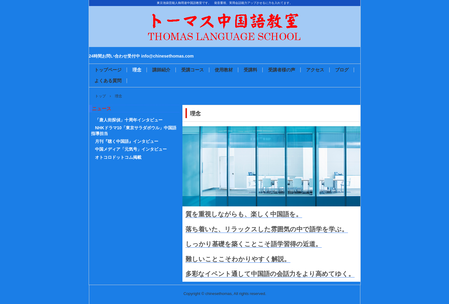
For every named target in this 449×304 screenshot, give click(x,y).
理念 (136, 69)
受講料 (250, 69)
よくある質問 (108, 80)
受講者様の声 (281, 69)
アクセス (315, 69)
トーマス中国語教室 (224, 41)
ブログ (342, 69)
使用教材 (224, 69)
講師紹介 (161, 69)
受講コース (192, 69)
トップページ (108, 69)
